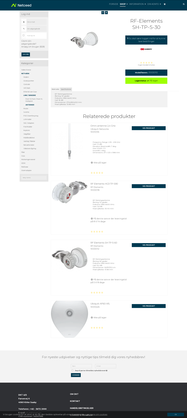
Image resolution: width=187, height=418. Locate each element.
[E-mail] (105, 366)
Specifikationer (66, 89)
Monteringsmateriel (28, 159)
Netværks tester (28, 145)
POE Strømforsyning (30, 116)
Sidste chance (26, 70)
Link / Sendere (29, 95)
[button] (102, 12)
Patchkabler (27, 127)
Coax (23, 156)
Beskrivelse (55, 89)
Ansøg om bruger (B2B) (33, 47)
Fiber (23, 152)
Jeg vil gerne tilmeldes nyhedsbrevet (91, 369)
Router (25, 108)
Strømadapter (26, 170)
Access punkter (28, 81)
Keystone (26, 130)
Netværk (25, 73)
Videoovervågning (29, 148)
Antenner (30, 105)
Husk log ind (31, 35)
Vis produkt (149, 128)
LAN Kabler (27, 119)
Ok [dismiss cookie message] (176, 414)
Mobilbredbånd (28, 138)
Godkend (76, 375)
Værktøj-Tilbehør (29, 141)
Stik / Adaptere (28, 123)
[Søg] (182, 4)
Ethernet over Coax (30, 92)
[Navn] (81, 366)
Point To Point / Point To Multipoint (34, 100)
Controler (26, 84)
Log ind (26, 54)
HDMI (23, 163)
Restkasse (24, 167)
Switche (26, 112)
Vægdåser (27, 134)
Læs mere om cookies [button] (96, 414)
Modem (26, 77)
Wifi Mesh (26, 88)
